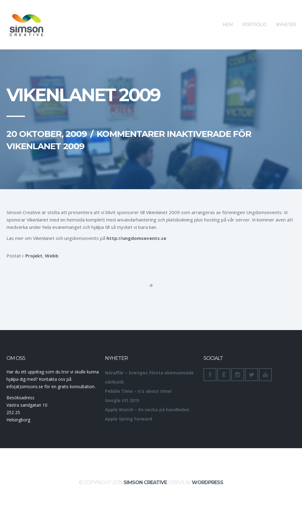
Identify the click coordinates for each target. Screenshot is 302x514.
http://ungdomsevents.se (136, 238)
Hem (228, 13)
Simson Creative (145, 482)
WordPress (207, 482)
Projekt (33, 256)
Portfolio (254, 13)
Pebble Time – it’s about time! (138, 391)
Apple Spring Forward (128, 419)
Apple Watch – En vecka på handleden (147, 409)
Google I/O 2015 (122, 400)
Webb (51, 256)
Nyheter (286, 13)
